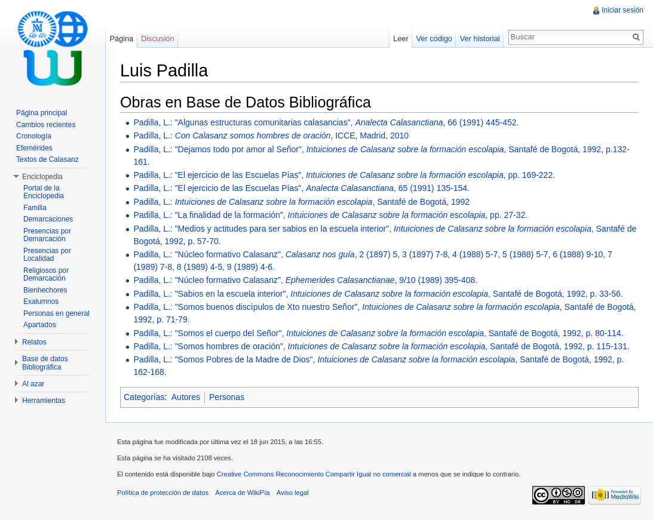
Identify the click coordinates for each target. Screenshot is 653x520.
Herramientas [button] (43, 400)
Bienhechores (45, 290)
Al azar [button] (33, 384)
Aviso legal (293, 492)
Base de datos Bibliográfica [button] (45, 363)
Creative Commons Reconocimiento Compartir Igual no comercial (314, 474)
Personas (226, 397)
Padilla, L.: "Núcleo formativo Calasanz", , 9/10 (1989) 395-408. (305, 280)
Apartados (39, 325)
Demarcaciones (48, 219)
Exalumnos (41, 301)
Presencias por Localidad (47, 255)
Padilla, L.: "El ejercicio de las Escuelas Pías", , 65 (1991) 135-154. (301, 188)
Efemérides (34, 148)
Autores (185, 397)
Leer (401, 38)
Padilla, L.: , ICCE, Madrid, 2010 (271, 135)
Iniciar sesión (622, 10)
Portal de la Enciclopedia (43, 192)
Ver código (434, 38)
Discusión (157, 38)
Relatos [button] (34, 342)
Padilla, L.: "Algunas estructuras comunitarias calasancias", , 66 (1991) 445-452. (326, 122)
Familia (35, 208)
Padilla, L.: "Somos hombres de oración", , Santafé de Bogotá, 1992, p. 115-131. (381, 346)
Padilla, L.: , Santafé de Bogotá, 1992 (301, 202)
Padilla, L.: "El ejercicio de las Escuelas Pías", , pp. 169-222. (344, 175)
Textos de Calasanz (47, 159)
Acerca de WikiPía (242, 492)
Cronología (33, 136)
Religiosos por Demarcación (46, 274)
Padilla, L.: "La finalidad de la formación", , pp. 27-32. (330, 215)
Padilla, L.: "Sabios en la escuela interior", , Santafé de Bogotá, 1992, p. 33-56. (378, 294)
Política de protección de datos (163, 492)
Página (121, 38)
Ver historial (480, 38)
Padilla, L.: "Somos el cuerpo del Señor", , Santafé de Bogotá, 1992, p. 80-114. (378, 333)
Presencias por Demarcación (47, 235)
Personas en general (56, 313)
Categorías (144, 397)
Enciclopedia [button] (42, 177)
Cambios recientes (45, 125)
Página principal (41, 113)
